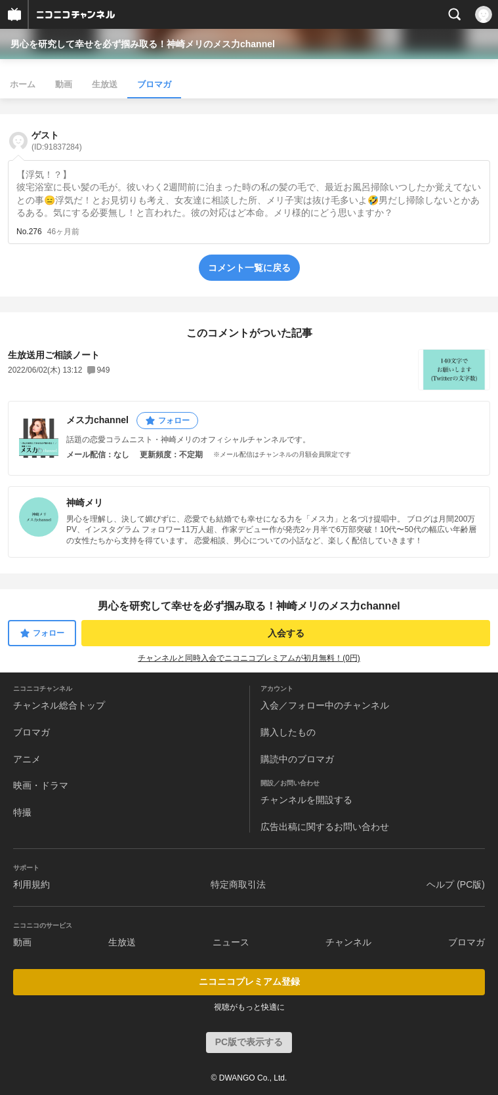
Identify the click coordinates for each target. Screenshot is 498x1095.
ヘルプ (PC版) (455, 884)
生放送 (104, 84)
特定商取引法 (238, 884)
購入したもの (288, 732)
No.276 (29, 232)
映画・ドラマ (40, 785)
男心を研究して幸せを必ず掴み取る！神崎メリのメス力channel (142, 44)
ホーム (22, 84)
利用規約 (31, 884)
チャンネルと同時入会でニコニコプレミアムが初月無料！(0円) (249, 658)
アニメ (27, 759)
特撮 (22, 812)
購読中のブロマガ (297, 759)
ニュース (231, 942)
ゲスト (56, 141)
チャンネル (348, 942)
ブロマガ (154, 84)
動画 (63, 84)
